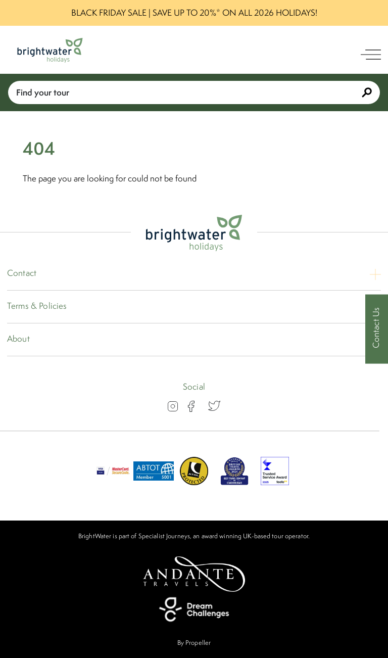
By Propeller (194, 642)
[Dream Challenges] (194, 609)
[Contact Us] (376, 329)
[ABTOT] (153, 482)
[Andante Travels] (194, 574)
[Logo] (50, 50)
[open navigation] (371, 54)
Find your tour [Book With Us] (194, 92)
